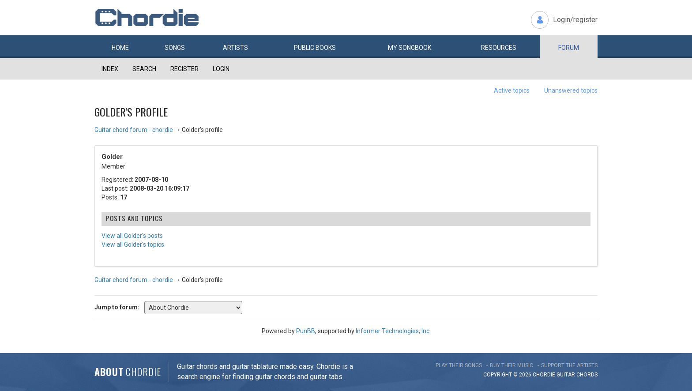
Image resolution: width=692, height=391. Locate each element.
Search (144, 68)
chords (587, 375)
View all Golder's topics (133, 244)
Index (110, 68)
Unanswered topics (571, 90)
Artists (235, 47)
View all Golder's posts (132, 235)
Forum (568, 47)
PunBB (305, 331)
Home (120, 47)
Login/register (575, 19)
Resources (498, 47)
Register (184, 68)
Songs (175, 47)
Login (221, 68)
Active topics (512, 90)
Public (315, 47)
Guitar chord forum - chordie (133, 129)
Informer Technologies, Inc (392, 331)
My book (409, 47)
